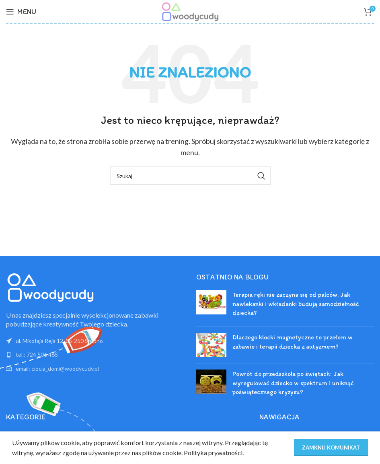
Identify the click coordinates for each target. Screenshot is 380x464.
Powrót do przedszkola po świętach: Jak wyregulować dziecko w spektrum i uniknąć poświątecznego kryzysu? (293, 383)
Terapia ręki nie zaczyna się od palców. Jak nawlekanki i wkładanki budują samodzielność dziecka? (295, 303)
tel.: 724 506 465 (37, 354)
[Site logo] (190, 10)
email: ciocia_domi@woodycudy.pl (57, 368)
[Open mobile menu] (21, 12)
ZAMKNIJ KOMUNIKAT (331, 447)
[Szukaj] (190, 175)
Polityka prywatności (213, 452)
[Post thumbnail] (211, 305)
